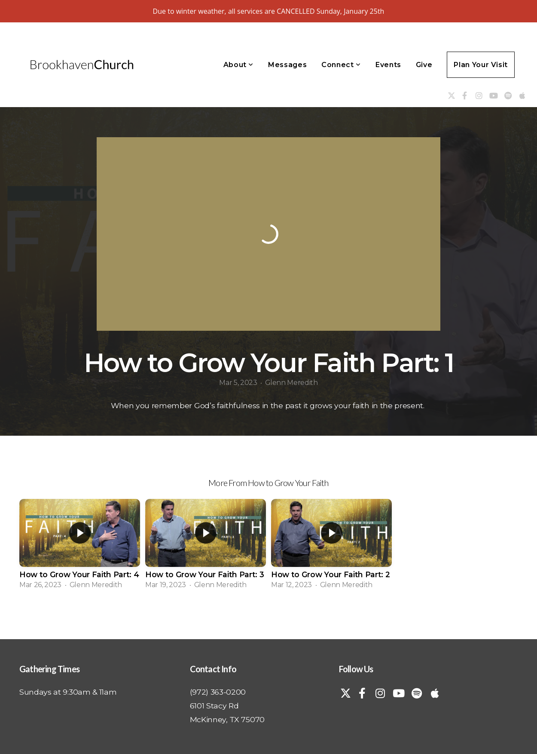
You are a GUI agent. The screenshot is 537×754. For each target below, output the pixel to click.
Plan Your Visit (481, 65)
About (238, 65)
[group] (79, 546)
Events (388, 65)
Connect (341, 65)
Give (424, 65)
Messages (287, 65)
